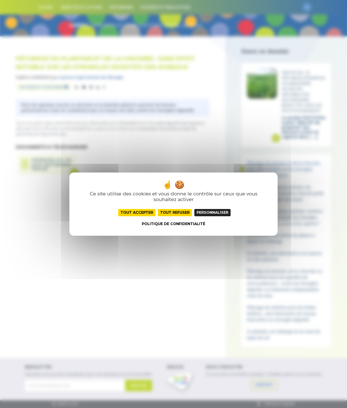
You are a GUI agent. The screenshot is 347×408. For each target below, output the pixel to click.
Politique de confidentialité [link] (173, 224)
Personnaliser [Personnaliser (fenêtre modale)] (212, 212)
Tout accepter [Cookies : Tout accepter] (136, 212)
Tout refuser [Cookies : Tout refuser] (175, 212)
